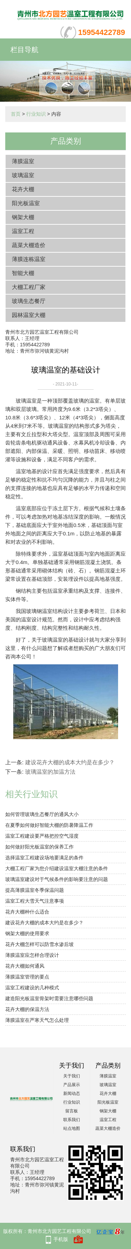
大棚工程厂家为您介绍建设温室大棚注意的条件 (56, 868)
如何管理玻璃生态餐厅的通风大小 (42, 814)
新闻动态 (71, 1093)
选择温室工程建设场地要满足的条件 (44, 857)
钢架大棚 (23, 217)
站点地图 (71, 1128)
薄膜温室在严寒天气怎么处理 (37, 1020)
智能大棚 (23, 273)
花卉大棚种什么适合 (27, 912)
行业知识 (36, 114)
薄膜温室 (23, 161)
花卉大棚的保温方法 (27, 1009)
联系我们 (71, 1119)
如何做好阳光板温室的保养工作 (39, 847)
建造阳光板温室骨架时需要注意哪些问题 (49, 998)
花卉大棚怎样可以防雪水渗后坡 (39, 944)
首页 (16, 114)
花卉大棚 (23, 189)
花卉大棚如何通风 (24, 966)
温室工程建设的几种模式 (32, 987)
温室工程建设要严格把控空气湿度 (42, 836)
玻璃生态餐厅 (28, 301)
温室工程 (23, 231)
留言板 (71, 1111)
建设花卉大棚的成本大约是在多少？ (70, 762)
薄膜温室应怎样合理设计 (32, 955)
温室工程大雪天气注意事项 (34, 901)
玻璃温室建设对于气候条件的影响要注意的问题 (56, 879)
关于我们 (71, 1076)
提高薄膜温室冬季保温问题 (34, 890)
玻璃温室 (23, 175)
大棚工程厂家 (28, 287)
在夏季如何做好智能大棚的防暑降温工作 (49, 825)
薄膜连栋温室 (28, 259)
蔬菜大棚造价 (28, 245)
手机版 (60, 1239)
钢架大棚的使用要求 (27, 933)
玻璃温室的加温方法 (50, 772)
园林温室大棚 (28, 315)
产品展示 (71, 1084)
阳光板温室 (26, 203)
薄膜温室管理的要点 (27, 977)
